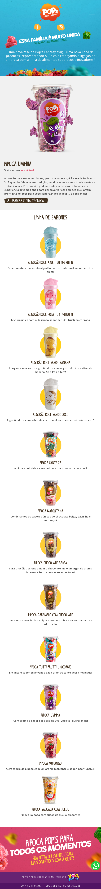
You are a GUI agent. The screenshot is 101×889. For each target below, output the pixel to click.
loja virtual (27, 170)
